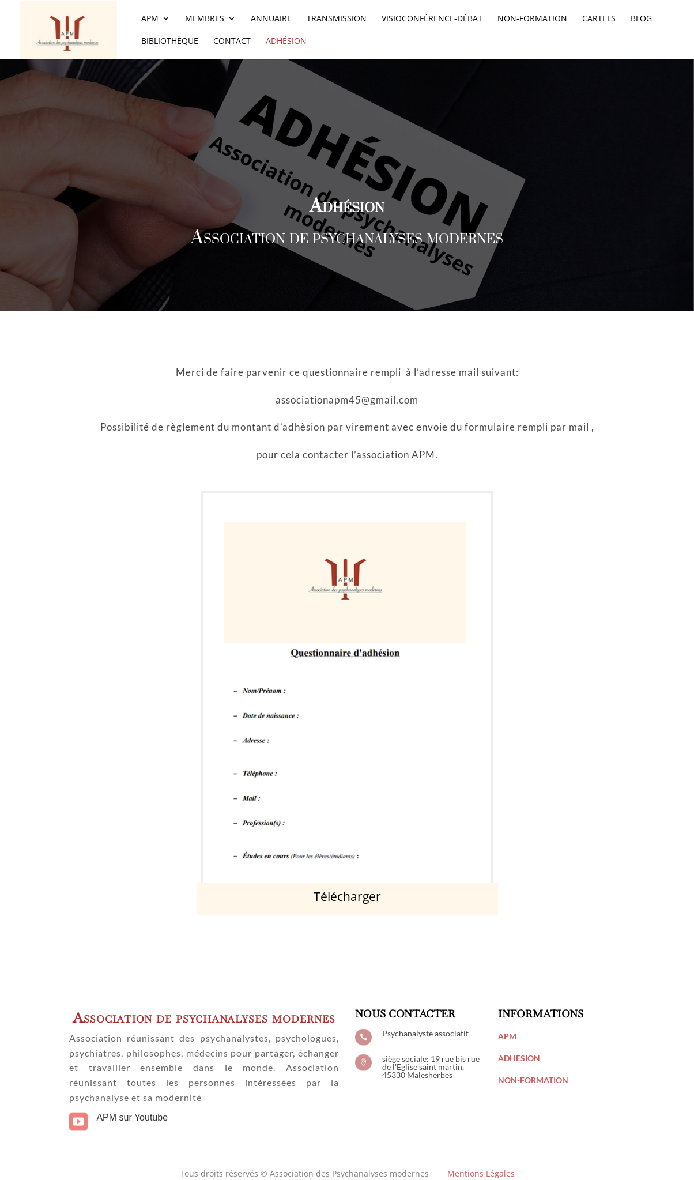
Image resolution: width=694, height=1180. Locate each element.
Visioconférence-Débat (432, 19)
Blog (641, 19)
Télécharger (347, 896)
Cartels (599, 19)
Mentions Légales (481, 1173)
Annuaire (271, 19)
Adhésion (286, 41)
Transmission (337, 19)
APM (150, 19)
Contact (232, 41)
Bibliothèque (169, 41)
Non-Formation (532, 19)
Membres (204, 19)
